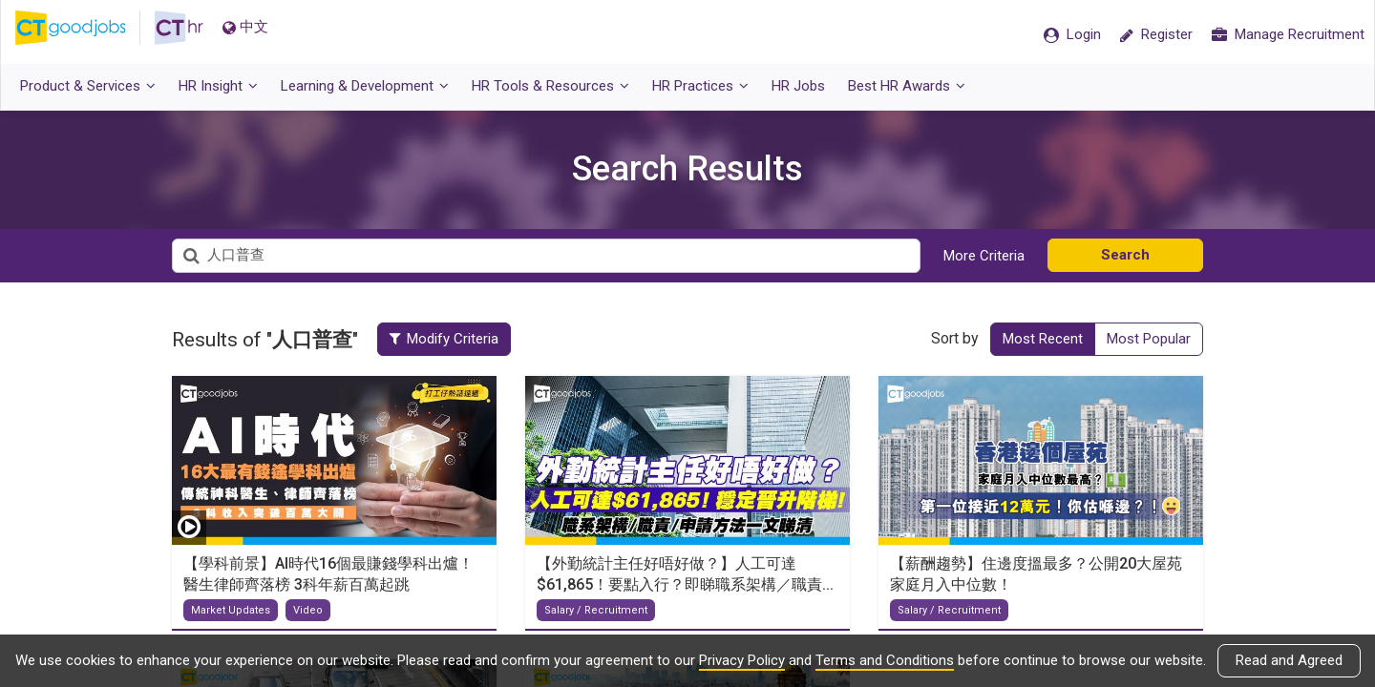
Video (308, 610)
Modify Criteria (456, 338)
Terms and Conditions (884, 660)
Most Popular (1149, 338)
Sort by (955, 338)
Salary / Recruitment (595, 610)
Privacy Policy (742, 660)
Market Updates (230, 610)
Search (1125, 254)
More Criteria (984, 255)
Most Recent (1043, 338)
